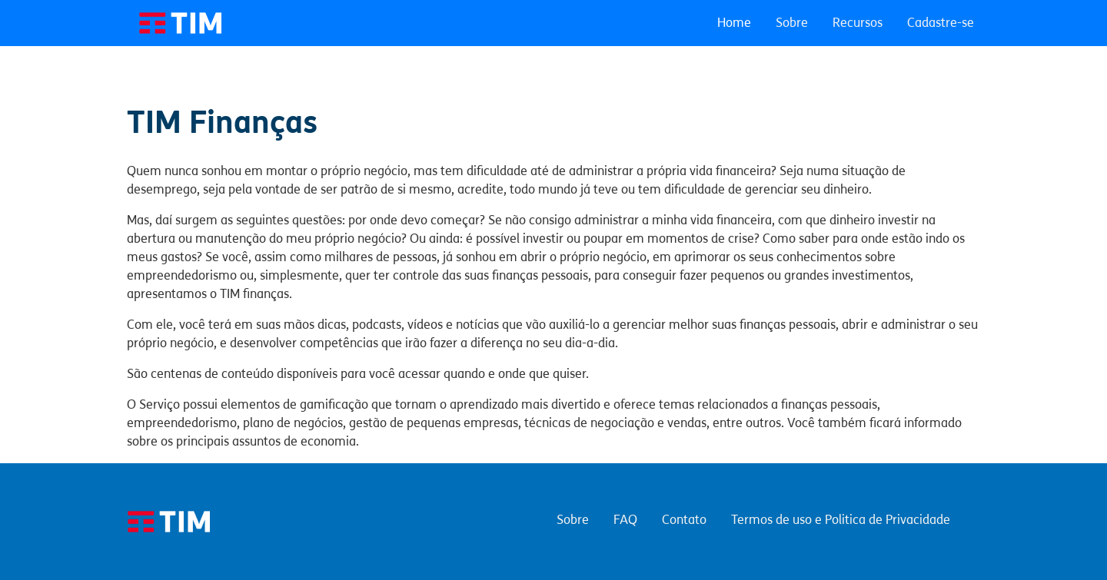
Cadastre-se (940, 22)
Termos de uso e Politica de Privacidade (840, 519)
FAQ (625, 519)
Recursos (858, 22)
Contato (684, 519)
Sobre (792, 22)
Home (734, 22)
